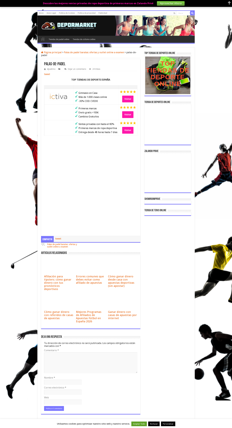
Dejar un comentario (77, 69)
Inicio (41, 13)
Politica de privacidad (87, 13)
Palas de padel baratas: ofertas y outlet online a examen (94, 52)
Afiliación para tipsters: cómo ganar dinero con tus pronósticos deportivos (57, 283)
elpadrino (51, 69)
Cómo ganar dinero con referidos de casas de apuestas (58, 315)
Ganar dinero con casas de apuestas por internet (122, 315)
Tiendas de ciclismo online (84, 39)
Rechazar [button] (154, 424)
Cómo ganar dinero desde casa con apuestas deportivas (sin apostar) (121, 281)
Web (46, 397)
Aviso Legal (51, 13)
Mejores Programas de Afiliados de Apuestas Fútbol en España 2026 (88, 316)
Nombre (49, 377)
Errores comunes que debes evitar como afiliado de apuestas (90, 279)
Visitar (127, 99)
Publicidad (103, 13)
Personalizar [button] (168, 424)
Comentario (51, 350)
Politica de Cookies (67, 13)
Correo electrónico (55, 387)
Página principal (51, 52)
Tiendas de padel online (59, 39)
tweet (47, 74)
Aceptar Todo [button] (139, 424)
